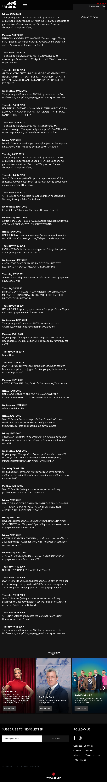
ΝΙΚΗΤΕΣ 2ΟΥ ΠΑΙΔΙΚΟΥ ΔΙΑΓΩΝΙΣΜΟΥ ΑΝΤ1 (26, 570)
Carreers (78, 750)
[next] (104, 688)
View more (9, 708)
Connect (88, 745)
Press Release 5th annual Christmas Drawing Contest (30, 210)
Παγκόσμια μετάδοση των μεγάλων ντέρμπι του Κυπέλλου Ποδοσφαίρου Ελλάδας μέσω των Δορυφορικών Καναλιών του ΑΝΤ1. (35, 341)
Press (83, 759)
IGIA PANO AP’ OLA (97, 5)
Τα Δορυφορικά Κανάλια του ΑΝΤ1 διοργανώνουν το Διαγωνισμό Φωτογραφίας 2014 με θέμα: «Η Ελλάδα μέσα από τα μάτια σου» (34, 59)
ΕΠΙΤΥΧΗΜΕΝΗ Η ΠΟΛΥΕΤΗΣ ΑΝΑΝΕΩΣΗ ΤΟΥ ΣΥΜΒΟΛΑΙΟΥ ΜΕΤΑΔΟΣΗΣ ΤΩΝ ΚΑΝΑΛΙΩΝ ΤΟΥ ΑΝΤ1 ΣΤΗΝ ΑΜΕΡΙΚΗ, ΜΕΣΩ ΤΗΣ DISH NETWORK (34, 295)
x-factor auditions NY (13, 408)
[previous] (3, 688)
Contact (77, 745)
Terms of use (92, 755)
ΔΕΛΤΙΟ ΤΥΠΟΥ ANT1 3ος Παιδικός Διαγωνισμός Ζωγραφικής (34, 383)
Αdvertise (90, 750)
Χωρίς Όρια (8, 355)
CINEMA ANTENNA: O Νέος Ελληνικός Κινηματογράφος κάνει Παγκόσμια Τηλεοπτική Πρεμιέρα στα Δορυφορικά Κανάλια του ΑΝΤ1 (34, 440)
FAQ (75, 759)
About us (78, 755)
